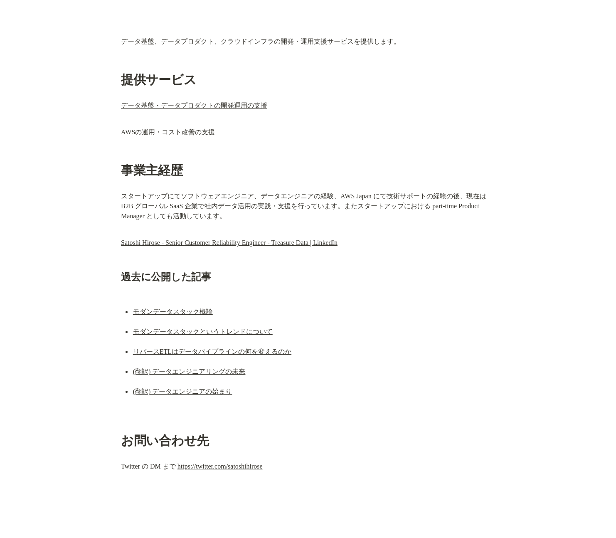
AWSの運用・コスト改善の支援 (168, 132)
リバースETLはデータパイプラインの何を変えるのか (212, 351)
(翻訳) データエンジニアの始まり (182, 391)
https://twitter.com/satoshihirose (220, 466)
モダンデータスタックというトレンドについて (203, 331)
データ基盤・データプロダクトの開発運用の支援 (194, 105)
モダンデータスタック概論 (173, 311)
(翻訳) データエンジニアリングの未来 (189, 371)
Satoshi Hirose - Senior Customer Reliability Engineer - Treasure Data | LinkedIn (229, 242)
